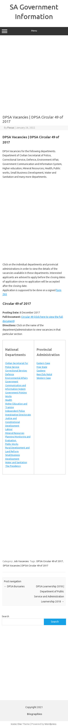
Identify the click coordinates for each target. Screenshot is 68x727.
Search (5, 616)
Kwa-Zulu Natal (44, 374)
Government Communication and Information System (15, 385)
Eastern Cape (43, 363)
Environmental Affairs (16, 378)
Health (8, 400)
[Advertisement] (34, 75)
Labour (9, 429)
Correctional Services (16, 370)
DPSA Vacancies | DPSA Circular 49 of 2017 (25, 565)
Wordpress (50, 724)
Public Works (11, 444)
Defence (9, 374)
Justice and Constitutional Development (12, 422)
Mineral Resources (14, 433)
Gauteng (41, 370)
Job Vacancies (21, 561)
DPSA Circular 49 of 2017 (49, 561)
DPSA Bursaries (14, 586)
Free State (42, 367)
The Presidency (13, 466)
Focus (10, 127)
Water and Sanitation (16, 462)
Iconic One (16, 724)
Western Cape (44, 378)
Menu (34, 31)
